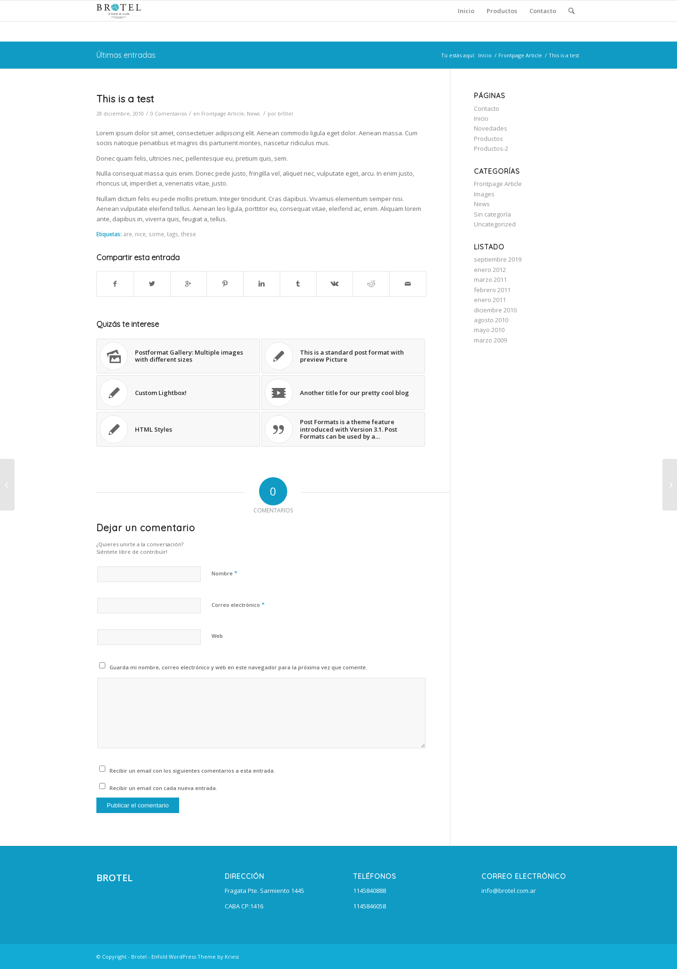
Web (217, 635)
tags (172, 234)
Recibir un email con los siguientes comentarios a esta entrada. (192, 770)
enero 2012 (490, 269)
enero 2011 (490, 299)
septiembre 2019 (497, 259)
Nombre (224, 573)
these (188, 234)
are (127, 234)
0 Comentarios (168, 113)
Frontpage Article (520, 55)
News (253, 113)
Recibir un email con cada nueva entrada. (163, 787)
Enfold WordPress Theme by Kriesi (195, 956)
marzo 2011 (490, 279)
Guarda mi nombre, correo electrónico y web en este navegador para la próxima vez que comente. (238, 667)
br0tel (285, 113)
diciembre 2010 (495, 310)
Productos (488, 138)
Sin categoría (492, 214)
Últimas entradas (126, 55)
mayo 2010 (489, 330)
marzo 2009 (490, 340)
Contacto (486, 108)
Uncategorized (495, 224)
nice (140, 234)
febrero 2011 (492, 290)
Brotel (139, 956)
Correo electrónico (238, 604)
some (156, 234)
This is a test (125, 99)
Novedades (490, 128)
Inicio (485, 55)
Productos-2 (491, 148)
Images (484, 194)
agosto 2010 (491, 320)
